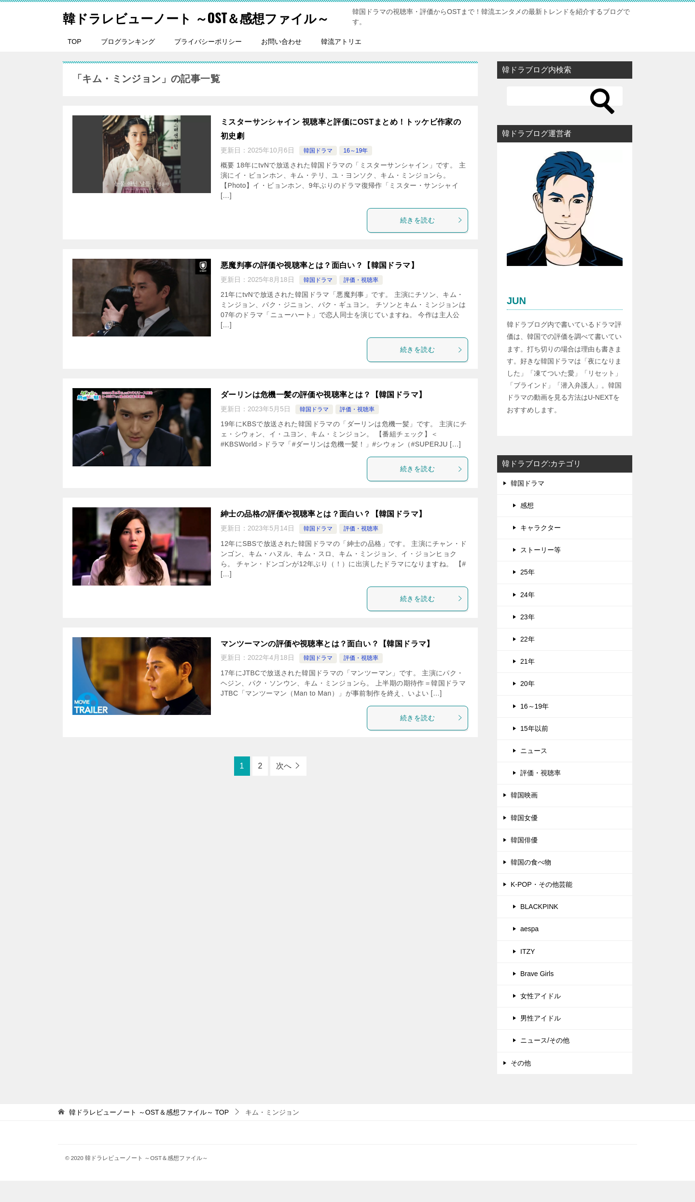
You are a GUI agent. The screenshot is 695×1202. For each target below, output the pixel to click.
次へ (284, 787)
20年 (527, 705)
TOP (75, 63)
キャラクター (540, 549)
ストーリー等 (540, 571)
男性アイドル (540, 1039)
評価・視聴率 (361, 301)
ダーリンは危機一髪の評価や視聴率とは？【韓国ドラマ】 (323, 416)
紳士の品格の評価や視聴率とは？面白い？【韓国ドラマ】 (323, 535)
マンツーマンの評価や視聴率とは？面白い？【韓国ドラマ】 (327, 665)
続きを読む (431, 241)
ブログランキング (128, 63)
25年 (527, 593)
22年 (527, 660)
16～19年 (356, 171)
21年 (527, 682)
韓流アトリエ (341, 63)
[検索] (565, 117)
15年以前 (534, 750)
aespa (529, 950)
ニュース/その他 (545, 1061)
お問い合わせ (281, 63)
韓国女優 (524, 839)
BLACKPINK (539, 928)
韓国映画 (524, 816)
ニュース (533, 772)
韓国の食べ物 (531, 883)
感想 (527, 527)
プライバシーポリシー (208, 63)
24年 (527, 616)
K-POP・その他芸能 (541, 905)
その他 (521, 1084)
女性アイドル (540, 1017)
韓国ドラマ (318, 171)
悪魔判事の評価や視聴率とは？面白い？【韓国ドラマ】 (319, 286)
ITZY (527, 973)
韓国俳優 (524, 861)
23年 (527, 638)
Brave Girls (537, 995)
